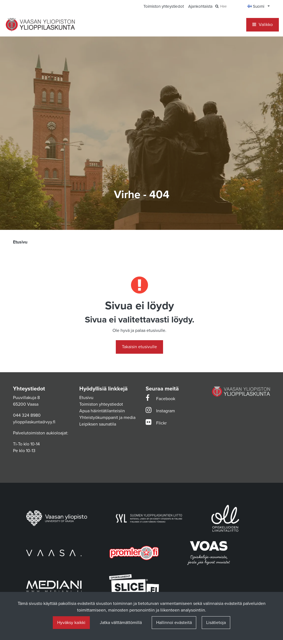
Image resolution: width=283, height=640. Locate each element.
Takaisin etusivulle (139, 347)
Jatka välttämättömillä (121, 622)
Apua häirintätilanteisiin (102, 411)
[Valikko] (262, 24)
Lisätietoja (216, 622)
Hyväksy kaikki (71, 622)
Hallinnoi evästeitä (174, 622)
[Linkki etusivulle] (40, 24)
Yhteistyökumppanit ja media (107, 417)
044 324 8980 (27, 415)
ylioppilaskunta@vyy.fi (34, 422)
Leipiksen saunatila (97, 424)
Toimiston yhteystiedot (101, 404)
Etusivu (86, 397)
